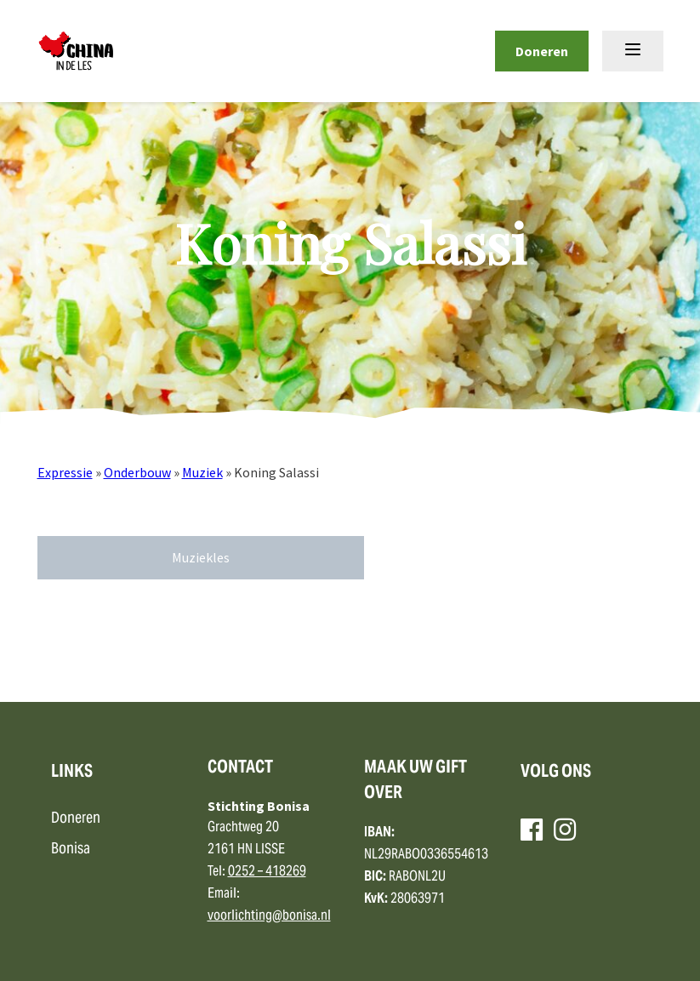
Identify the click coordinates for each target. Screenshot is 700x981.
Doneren (541, 51)
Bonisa (70, 849)
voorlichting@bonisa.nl (269, 916)
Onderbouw (137, 472)
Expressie (65, 472)
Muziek (202, 472)
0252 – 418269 (267, 872)
